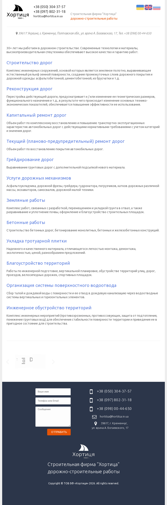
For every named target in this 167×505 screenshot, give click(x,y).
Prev (8, 361)
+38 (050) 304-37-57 (49, 7)
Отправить (59, 432)
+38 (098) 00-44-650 (114, 409)
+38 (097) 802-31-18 (49, 11)
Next (52, 361)
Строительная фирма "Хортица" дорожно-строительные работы (84, 459)
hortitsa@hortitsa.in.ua (48, 16)
